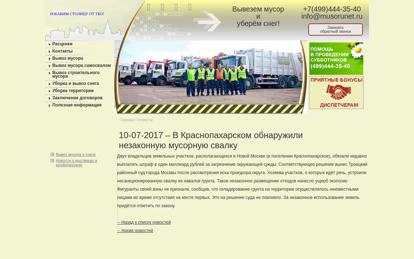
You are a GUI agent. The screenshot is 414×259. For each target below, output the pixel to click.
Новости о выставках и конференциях (76, 162)
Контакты (63, 51)
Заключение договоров (78, 98)
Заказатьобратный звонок (335, 29)
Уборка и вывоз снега (76, 83)
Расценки (63, 44)
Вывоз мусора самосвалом (82, 65)
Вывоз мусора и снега (76, 154)
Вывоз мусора (68, 58)
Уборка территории (73, 90)
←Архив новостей (135, 230)
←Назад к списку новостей (144, 222)
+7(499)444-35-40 (332, 9)
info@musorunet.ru (332, 16)
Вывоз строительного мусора (76, 74)
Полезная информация (77, 105)
